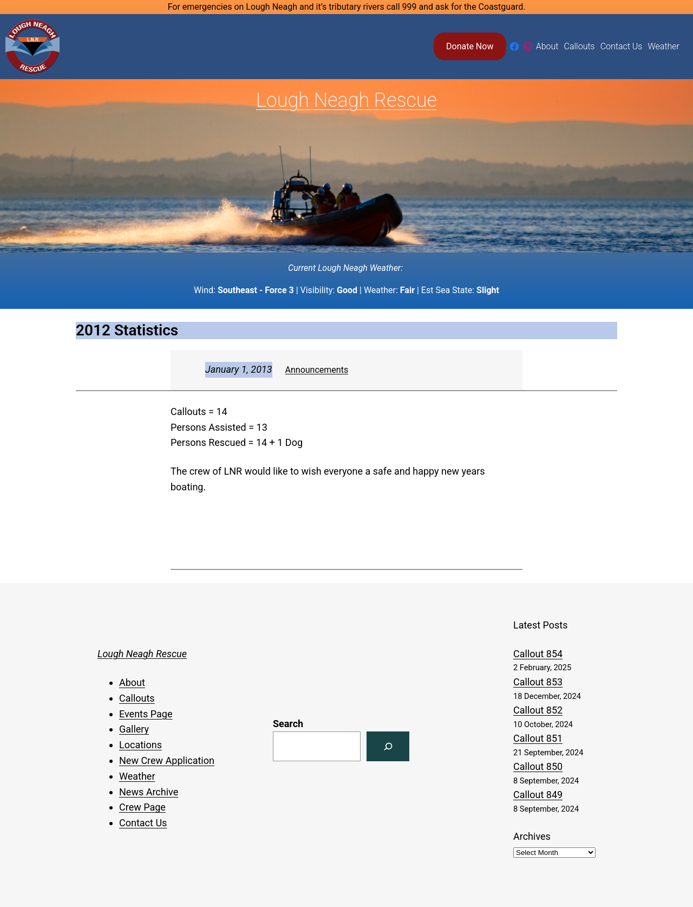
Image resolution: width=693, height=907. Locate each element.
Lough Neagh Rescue (346, 100)
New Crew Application (166, 760)
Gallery (134, 729)
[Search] (388, 746)
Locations (140, 744)
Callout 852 (538, 710)
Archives (532, 836)
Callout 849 (538, 794)
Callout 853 (538, 682)
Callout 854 (538, 653)
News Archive (148, 792)
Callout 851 (538, 738)
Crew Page (142, 807)
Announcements (317, 370)
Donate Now (469, 46)
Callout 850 (538, 766)
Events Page (145, 714)
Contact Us (143, 822)
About (132, 682)
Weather (137, 776)
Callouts (137, 698)
